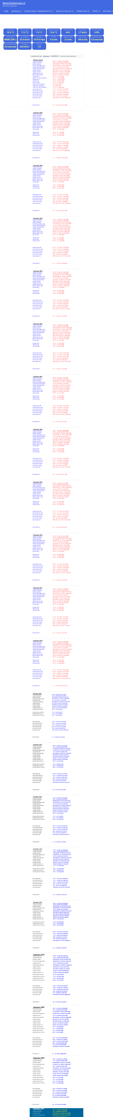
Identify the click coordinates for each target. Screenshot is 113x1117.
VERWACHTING (82, 11)
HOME (6, 11)
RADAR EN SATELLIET (63, 11)
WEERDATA (15, 11)
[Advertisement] (56, 18)
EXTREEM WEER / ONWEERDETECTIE (37, 11)
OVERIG (95, 11)
